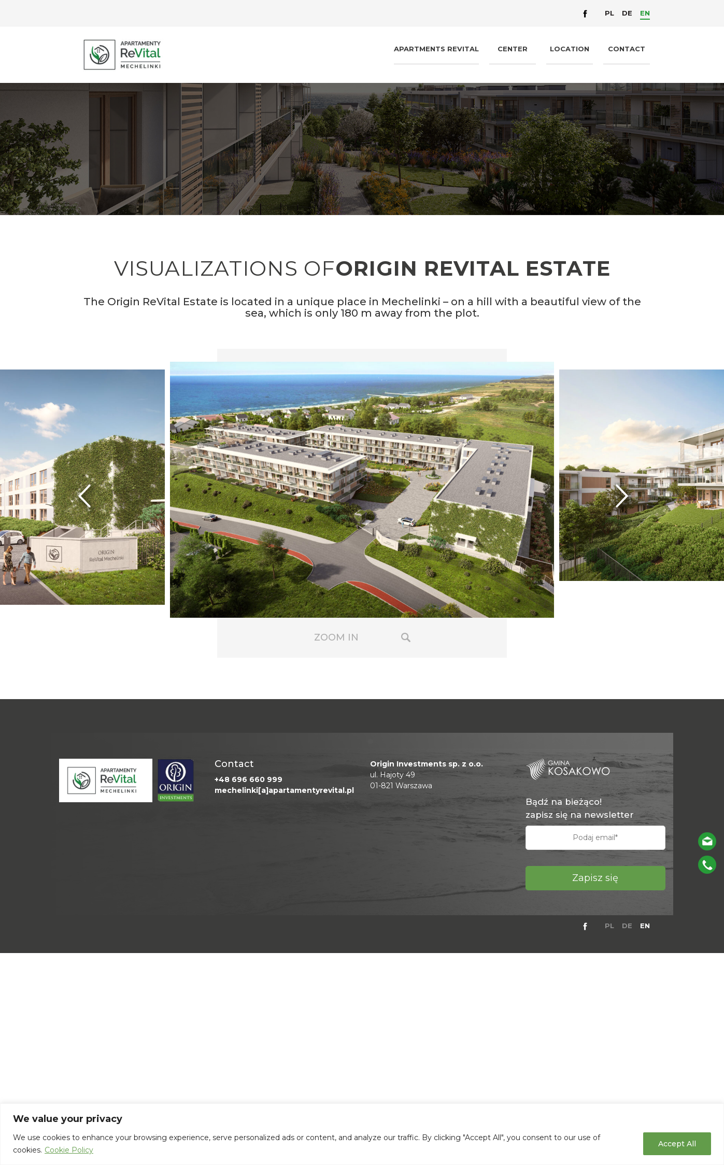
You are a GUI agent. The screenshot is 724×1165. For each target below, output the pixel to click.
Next (630, 497)
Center (513, 49)
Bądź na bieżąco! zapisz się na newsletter (580, 808)
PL (609, 13)
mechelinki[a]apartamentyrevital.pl (284, 790)
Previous (93, 497)
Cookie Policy (69, 1150)
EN (645, 13)
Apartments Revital (436, 49)
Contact (626, 49)
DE (627, 13)
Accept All (677, 1143)
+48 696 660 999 (248, 779)
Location (569, 49)
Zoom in (336, 637)
